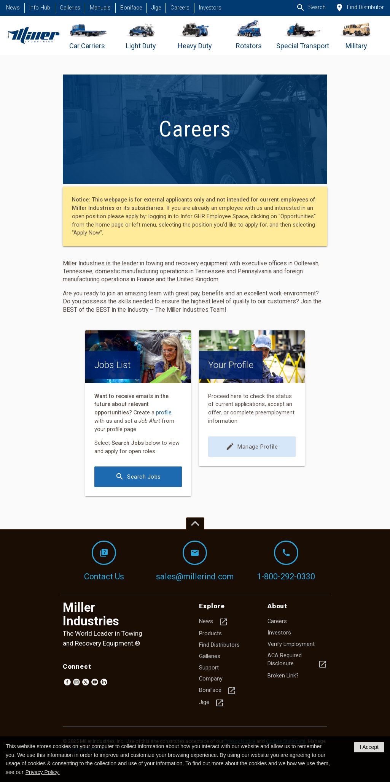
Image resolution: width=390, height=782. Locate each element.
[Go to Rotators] (248, 35)
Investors (210, 8)
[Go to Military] (356, 35)
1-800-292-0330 (286, 561)
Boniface (131, 8)
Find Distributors (219, 645)
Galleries (70, 8)
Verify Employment (291, 644)
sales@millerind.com (195, 561)
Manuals (100, 8)
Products (210, 633)
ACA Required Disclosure (297, 660)
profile (164, 412)
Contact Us (104, 561)
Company (211, 679)
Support (209, 668)
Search (311, 7)
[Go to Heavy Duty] (195, 35)
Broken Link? (283, 676)
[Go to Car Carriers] (87, 35)
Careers (179, 8)
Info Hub (39, 8)
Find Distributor (359, 7)
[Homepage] (33, 35)
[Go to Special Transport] (302, 35)
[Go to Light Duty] (141, 35)
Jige (156, 8)
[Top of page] (195, 523)
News (13, 8)
